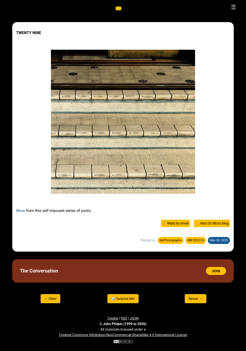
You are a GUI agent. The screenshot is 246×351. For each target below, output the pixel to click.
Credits (112, 318)
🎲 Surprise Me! (123, 299)
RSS (124, 318)
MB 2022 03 (195, 240)
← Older (50, 299)
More (20, 210)
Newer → (196, 299)
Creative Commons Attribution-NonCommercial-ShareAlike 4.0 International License (123, 335)
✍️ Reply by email (175, 223)
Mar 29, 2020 (219, 240)
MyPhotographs (171, 240)
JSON (134, 318)
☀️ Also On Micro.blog (212, 223)
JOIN (216, 271)
